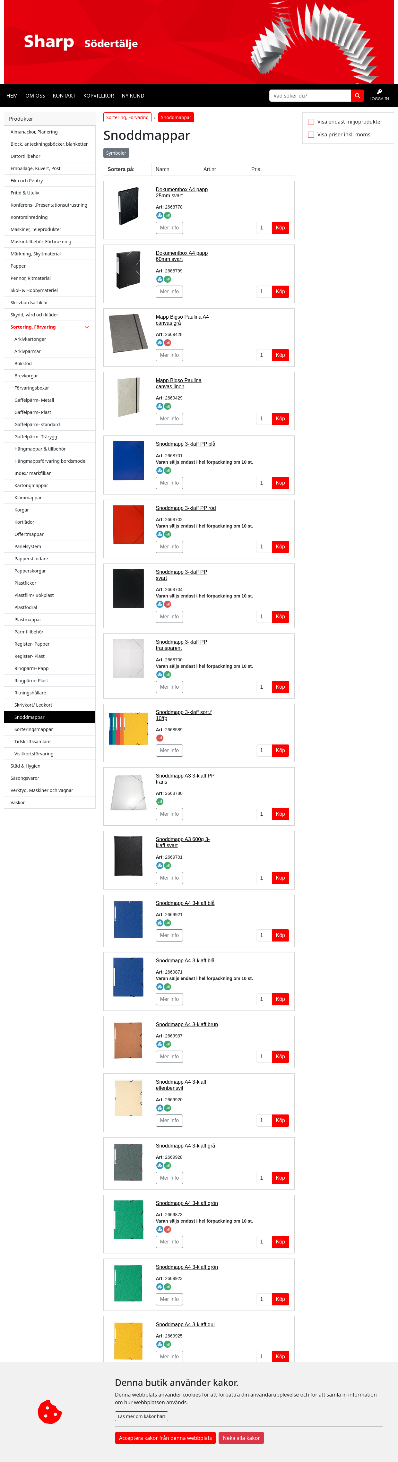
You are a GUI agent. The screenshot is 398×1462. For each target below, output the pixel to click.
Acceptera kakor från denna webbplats (165, 1437)
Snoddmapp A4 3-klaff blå (185, 903)
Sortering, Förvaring (127, 117)
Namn (162, 169)
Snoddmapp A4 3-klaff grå (185, 1145)
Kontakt (64, 95)
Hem (12, 95)
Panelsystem (27, 546)
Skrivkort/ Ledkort (33, 705)
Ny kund (133, 95)
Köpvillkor (98, 95)
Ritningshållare (30, 693)
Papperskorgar (30, 571)
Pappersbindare (31, 558)
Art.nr (209, 169)
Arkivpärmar (27, 351)
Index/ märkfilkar (32, 473)
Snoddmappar (29, 717)
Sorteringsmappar (33, 729)
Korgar (21, 510)
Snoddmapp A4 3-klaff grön (187, 1203)
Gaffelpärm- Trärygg (35, 437)
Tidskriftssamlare (32, 741)
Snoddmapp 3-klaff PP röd (186, 508)
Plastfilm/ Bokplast (34, 595)
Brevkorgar (26, 376)
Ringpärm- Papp (31, 668)
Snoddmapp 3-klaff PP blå (185, 444)
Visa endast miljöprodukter (349, 121)
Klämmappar (28, 497)
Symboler (116, 153)
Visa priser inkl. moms (343, 134)
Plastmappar (27, 619)
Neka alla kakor (241, 1437)
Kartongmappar (31, 485)
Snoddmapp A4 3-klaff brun (187, 1024)
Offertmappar (29, 534)
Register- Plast (29, 656)
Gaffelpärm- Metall (34, 400)
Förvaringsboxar (31, 388)
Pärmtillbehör (29, 632)
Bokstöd (23, 363)
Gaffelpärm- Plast (32, 412)
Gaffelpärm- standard (37, 424)
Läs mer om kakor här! (141, 1416)
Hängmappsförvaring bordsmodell (51, 461)
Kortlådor (24, 522)
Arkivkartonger (30, 339)
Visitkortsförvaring (34, 754)
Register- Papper (32, 644)
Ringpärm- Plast (31, 680)
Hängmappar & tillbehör (40, 449)
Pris (255, 169)
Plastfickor (25, 583)
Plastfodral (25, 607)
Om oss (35, 95)
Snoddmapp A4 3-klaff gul (185, 1324)
